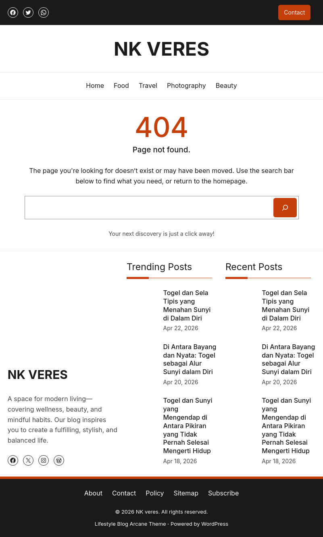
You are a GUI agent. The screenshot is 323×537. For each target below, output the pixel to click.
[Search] (284, 207)
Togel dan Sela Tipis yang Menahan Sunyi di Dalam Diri (187, 305)
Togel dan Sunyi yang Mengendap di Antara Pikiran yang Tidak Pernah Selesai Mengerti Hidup (188, 425)
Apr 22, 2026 (180, 328)
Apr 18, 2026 (180, 461)
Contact (294, 12)
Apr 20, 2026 (180, 382)
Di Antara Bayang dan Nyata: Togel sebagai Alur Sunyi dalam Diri (190, 359)
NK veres (161, 48)
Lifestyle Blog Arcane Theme (130, 523)
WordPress (214, 523)
